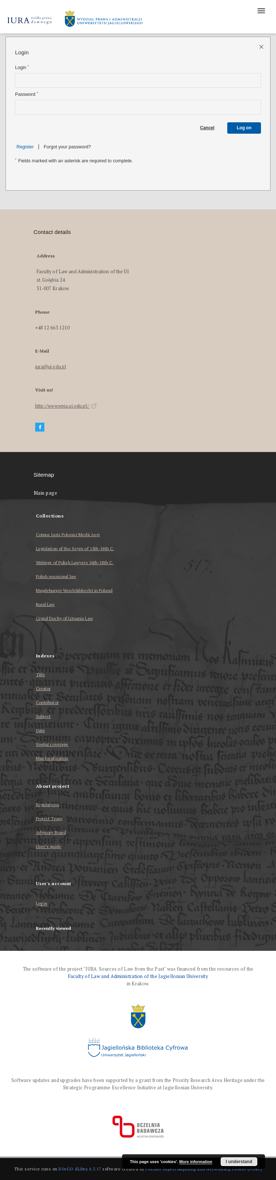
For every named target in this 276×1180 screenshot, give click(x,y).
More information (195, 1161)
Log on (244, 127)
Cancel (207, 127)
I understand (239, 1161)
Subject (43, 716)
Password (26, 94)
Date (40, 730)
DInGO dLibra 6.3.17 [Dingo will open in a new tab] (80, 1169)
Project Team (49, 818)
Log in (42, 903)
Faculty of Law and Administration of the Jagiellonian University (138, 976)
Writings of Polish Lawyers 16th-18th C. (75, 562)
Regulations (47, 804)
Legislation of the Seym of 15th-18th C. (75, 548)
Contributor (47, 702)
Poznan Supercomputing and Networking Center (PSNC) (204, 1169)
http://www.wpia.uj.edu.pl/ (66, 406)
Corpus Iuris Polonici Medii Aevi (68, 534)
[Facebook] (40, 427)
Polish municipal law (56, 576)
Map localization (52, 758)
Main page (46, 493)
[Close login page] (262, 46)
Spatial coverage (52, 744)
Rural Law (45, 604)
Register (25, 146)
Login (22, 67)
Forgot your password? (67, 146)
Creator (43, 688)
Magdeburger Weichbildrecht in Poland (74, 590)
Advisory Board (51, 832)
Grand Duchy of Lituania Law (64, 618)
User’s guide (48, 846)
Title (40, 674)
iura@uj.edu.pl (50, 367)
